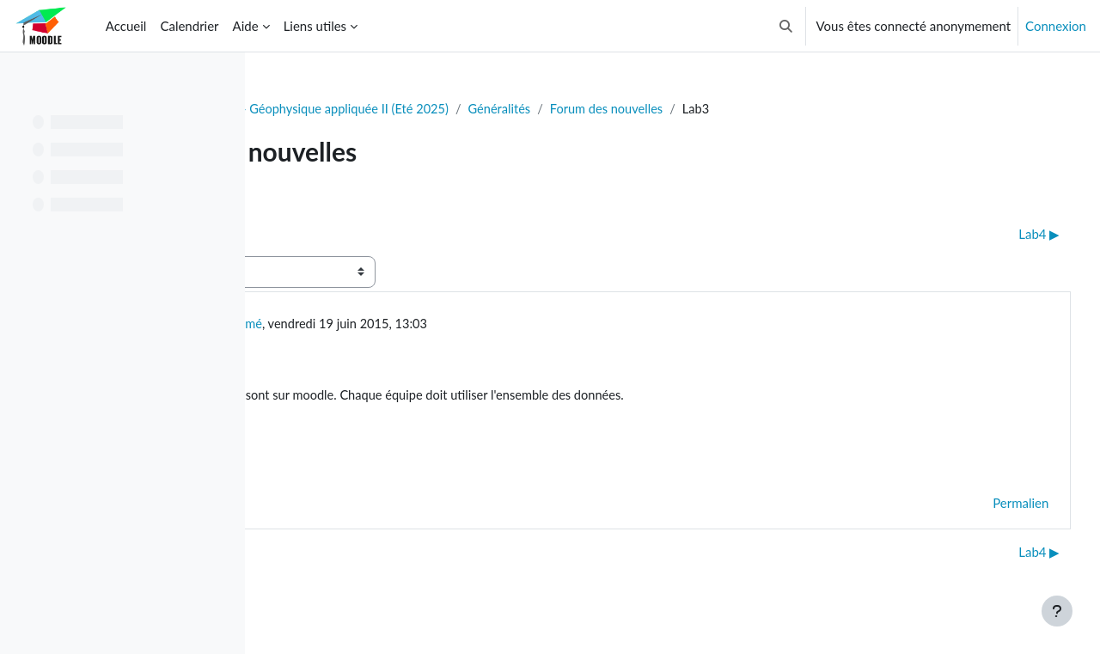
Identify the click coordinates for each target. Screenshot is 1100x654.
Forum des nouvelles (822, 109)
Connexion (1055, 26)
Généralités (712, 109)
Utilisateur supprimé (410, 325)
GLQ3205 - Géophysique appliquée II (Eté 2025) (524, 109)
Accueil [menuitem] (126, 26)
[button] (786, 26)
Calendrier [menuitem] (189, 26)
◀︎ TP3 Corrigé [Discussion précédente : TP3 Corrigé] (330, 234)
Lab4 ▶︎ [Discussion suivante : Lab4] (1007, 234)
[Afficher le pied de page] (1057, 611)
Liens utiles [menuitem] (315, 26)
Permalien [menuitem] (989, 506)
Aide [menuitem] (246, 26)
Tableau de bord (323, 109)
